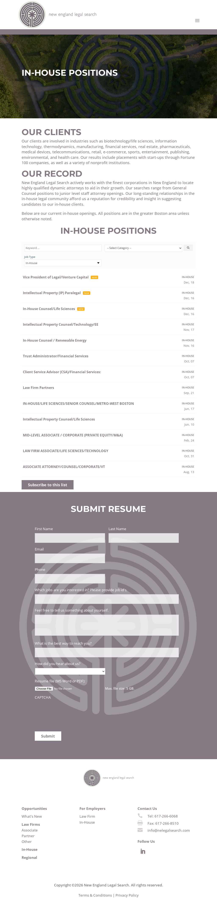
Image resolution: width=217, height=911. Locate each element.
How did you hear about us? (57, 663)
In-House (87, 822)
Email (39, 549)
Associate (30, 830)
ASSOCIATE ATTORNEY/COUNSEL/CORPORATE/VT (64, 467)
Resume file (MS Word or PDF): (60, 681)
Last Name (117, 529)
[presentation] (67, 710)
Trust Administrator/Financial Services (55, 356)
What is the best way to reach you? (63, 643)
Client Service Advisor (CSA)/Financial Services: (62, 372)
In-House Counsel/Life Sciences (49, 309)
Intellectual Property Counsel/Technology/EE (60, 324)
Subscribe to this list (47, 484)
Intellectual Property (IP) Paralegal (52, 293)
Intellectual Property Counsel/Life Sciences (59, 419)
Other (27, 841)
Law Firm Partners (38, 388)
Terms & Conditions (95, 895)
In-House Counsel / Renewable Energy (54, 340)
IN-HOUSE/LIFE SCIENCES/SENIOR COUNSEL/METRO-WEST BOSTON (78, 403)
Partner (28, 835)
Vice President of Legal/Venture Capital (56, 277)
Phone (40, 569)
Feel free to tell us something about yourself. (71, 610)
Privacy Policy (127, 895)
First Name (44, 529)
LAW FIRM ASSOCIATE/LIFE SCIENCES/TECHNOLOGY (65, 451)
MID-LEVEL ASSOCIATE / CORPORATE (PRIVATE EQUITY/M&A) (73, 435)
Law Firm (87, 816)
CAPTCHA (43, 697)
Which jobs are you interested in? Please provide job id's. (81, 590)
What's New (32, 816)
